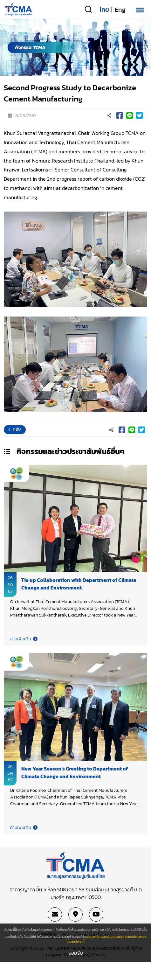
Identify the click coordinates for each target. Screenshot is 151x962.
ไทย (104, 9)
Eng (120, 9)
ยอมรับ (75, 953)
